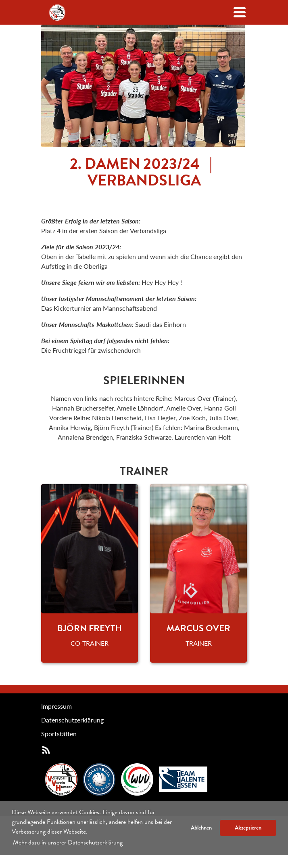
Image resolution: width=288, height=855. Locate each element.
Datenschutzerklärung (72, 719)
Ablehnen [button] (201, 827)
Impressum (56, 706)
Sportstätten (59, 733)
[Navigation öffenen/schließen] (240, 12)
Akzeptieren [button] (248, 827)
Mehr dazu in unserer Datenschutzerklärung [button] (68, 842)
